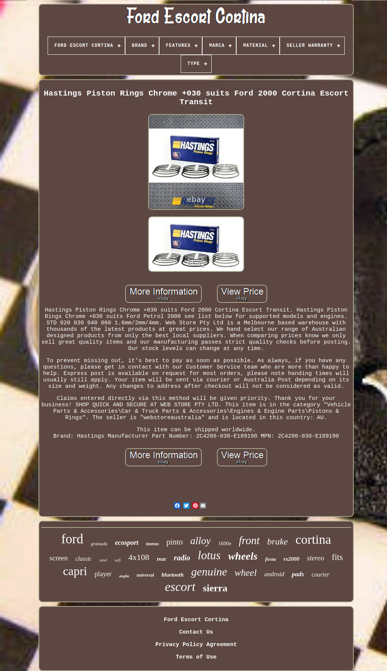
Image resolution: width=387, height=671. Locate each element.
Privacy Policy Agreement (196, 645)
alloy (200, 540)
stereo (315, 558)
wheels (243, 556)
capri (75, 571)
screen (59, 558)
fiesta (270, 559)
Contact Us (196, 632)
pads (298, 574)
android (274, 574)
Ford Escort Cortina (196, 620)
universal (145, 575)
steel (103, 560)
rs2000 (291, 559)
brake (277, 541)
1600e (224, 543)
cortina (313, 539)
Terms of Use (196, 657)
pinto (174, 541)
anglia (124, 576)
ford (72, 539)
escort (180, 587)
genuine (209, 571)
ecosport (126, 542)
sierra (215, 588)
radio (182, 558)
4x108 (138, 557)
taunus (152, 543)
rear (161, 559)
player (102, 574)
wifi (118, 560)
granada (99, 543)
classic (83, 558)
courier (320, 574)
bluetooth (172, 575)
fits (337, 557)
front (249, 540)
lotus (209, 555)
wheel (246, 573)
